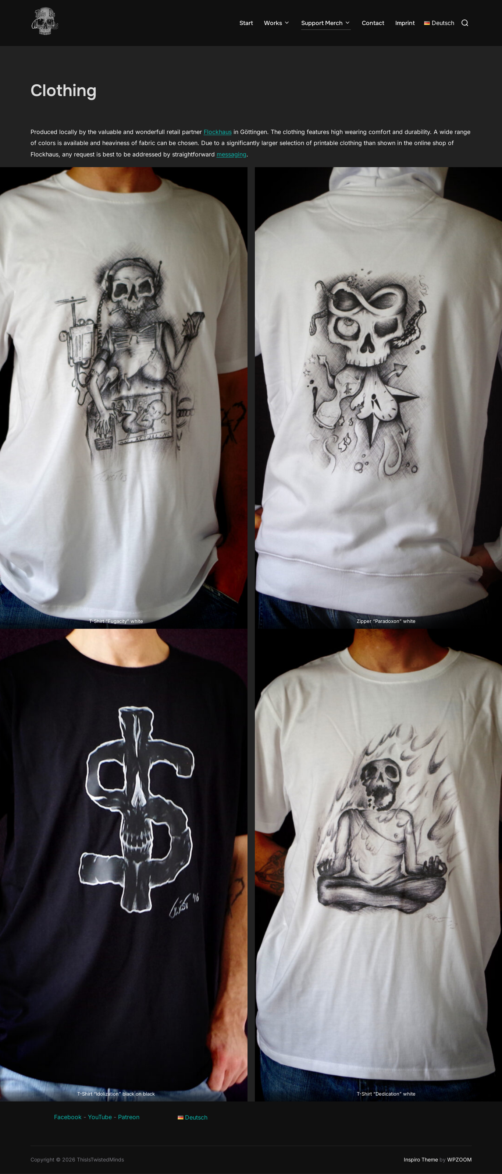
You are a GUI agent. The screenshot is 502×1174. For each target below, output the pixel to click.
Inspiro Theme (421, 1159)
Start (246, 23)
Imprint (405, 23)
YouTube (100, 1117)
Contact (373, 23)
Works (277, 23)
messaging (231, 154)
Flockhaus (218, 131)
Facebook (68, 1117)
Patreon (128, 1117)
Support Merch (326, 23)
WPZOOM (459, 1159)
